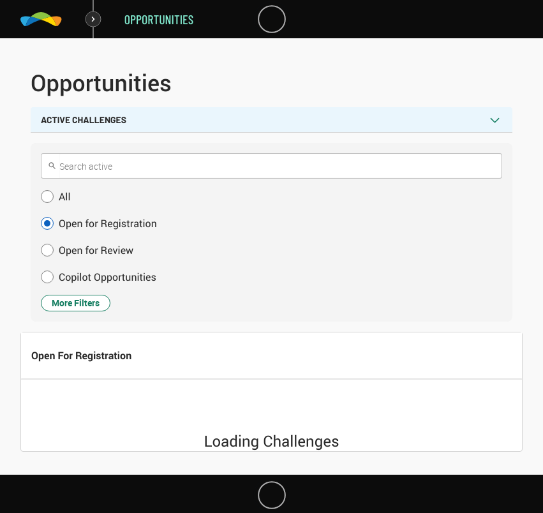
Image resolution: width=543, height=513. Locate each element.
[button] (271, 196)
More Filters (76, 303)
